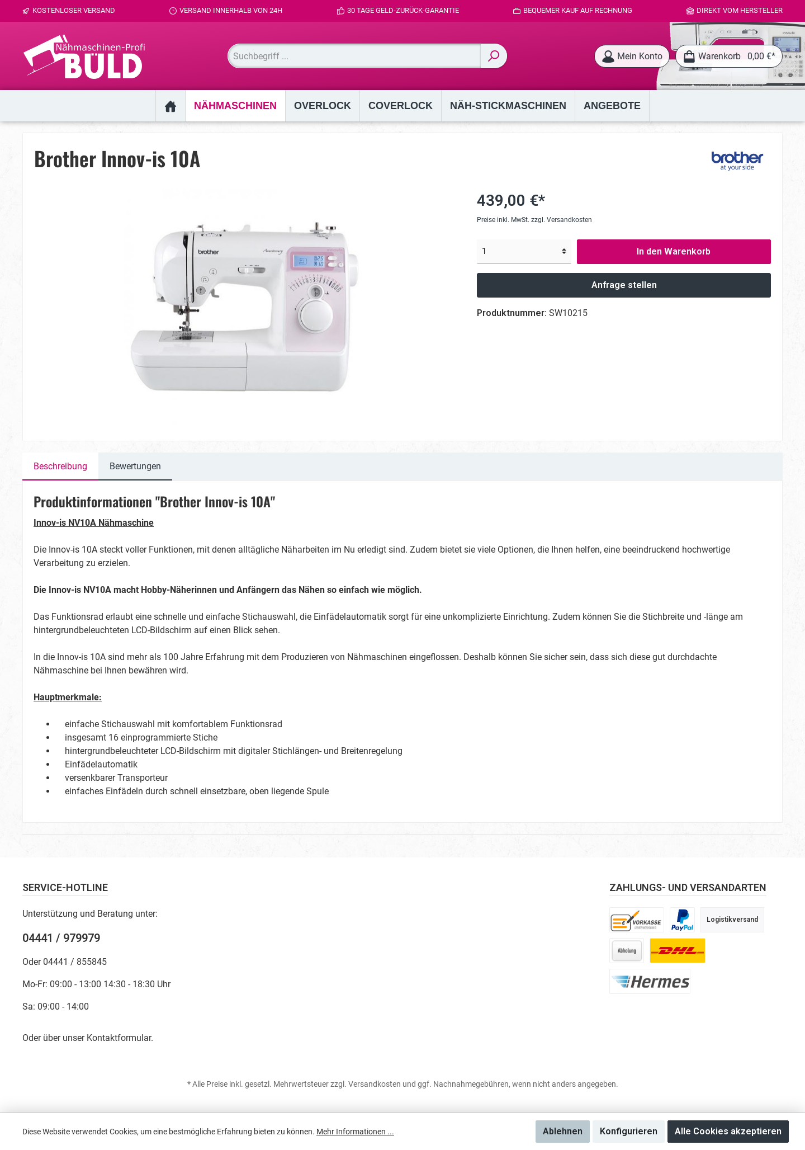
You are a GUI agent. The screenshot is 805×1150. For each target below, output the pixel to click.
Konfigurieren (628, 1131)
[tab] (60, 466)
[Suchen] (494, 56)
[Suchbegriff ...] (354, 56)
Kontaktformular (119, 1038)
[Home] (170, 105)
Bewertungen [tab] (135, 466)
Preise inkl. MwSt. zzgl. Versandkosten (534, 220)
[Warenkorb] (729, 56)
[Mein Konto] (632, 56)
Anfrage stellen (624, 285)
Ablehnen (563, 1131)
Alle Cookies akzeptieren (728, 1131)
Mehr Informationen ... (355, 1131)
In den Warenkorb (674, 251)
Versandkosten (374, 1084)
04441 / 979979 (61, 938)
